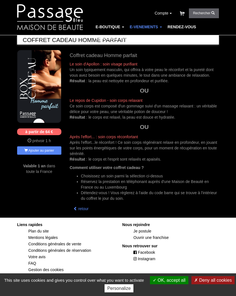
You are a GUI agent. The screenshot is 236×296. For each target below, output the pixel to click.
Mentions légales (43, 237)
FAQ (166, 38)
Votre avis (36, 257)
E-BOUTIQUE (110, 27)
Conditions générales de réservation (59, 250)
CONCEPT (146, 38)
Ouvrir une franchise (151, 237)
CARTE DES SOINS (113, 38)
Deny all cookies (213, 280)
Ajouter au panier (39, 150)
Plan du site (38, 231)
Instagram (144, 259)
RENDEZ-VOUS (182, 27)
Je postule (142, 231)
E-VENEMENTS (146, 27)
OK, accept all (169, 280)
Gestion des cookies (46, 269)
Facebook (144, 252)
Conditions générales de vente (54, 244)
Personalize (119, 288)
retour (81, 208)
